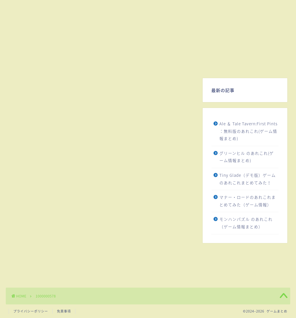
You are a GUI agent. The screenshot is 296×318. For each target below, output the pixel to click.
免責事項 (64, 311)
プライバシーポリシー (30, 311)
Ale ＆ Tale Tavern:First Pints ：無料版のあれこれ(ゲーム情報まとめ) (248, 131)
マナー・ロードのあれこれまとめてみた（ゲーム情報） (247, 200)
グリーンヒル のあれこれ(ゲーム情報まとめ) (246, 156)
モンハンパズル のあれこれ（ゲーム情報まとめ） (246, 222)
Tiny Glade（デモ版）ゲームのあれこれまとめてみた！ (247, 178)
